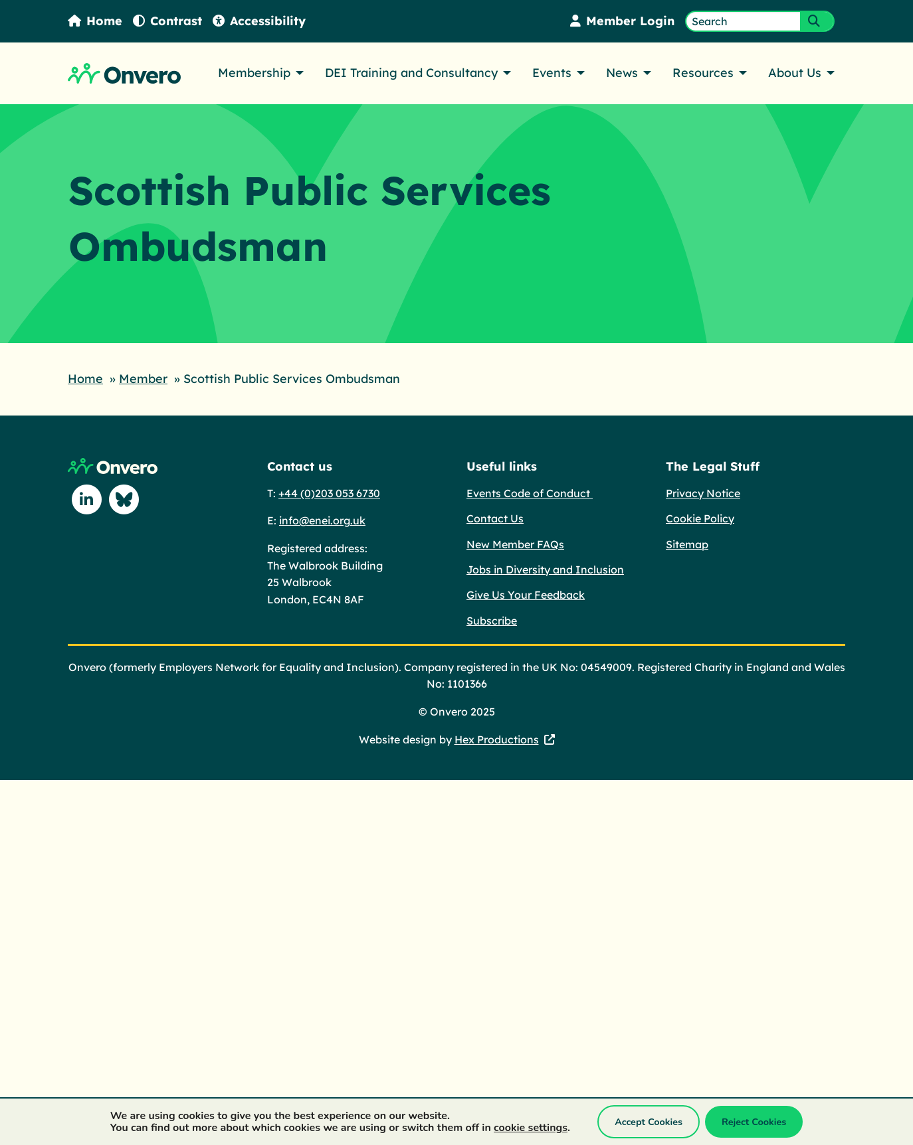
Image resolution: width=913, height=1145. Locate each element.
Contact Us (495, 518)
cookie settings (530, 1128)
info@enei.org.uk (322, 520)
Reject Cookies (754, 1121)
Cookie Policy (700, 518)
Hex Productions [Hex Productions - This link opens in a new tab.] (497, 739)
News (622, 72)
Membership (254, 72)
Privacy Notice (703, 493)
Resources (703, 72)
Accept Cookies (648, 1121)
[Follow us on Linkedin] (86, 499)
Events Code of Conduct (529, 493)
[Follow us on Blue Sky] (123, 499)
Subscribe (491, 620)
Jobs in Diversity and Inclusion (545, 569)
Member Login (622, 21)
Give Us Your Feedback (525, 594)
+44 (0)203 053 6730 (329, 493)
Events (551, 72)
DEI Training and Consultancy (411, 72)
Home (95, 21)
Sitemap (687, 544)
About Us (794, 72)
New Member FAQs (515, 544)
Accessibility (259, 21)
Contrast (167, 21)
